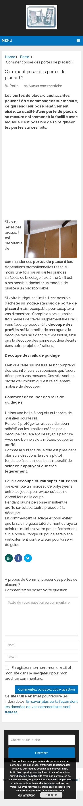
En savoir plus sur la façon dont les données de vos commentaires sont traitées (41, 706)
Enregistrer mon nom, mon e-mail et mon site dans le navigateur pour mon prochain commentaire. (38, 673)
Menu (7, 40)
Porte (14, 86)
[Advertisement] (41, 176)
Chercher (41, 753)
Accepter (51, 794)
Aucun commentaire (45, 86)
